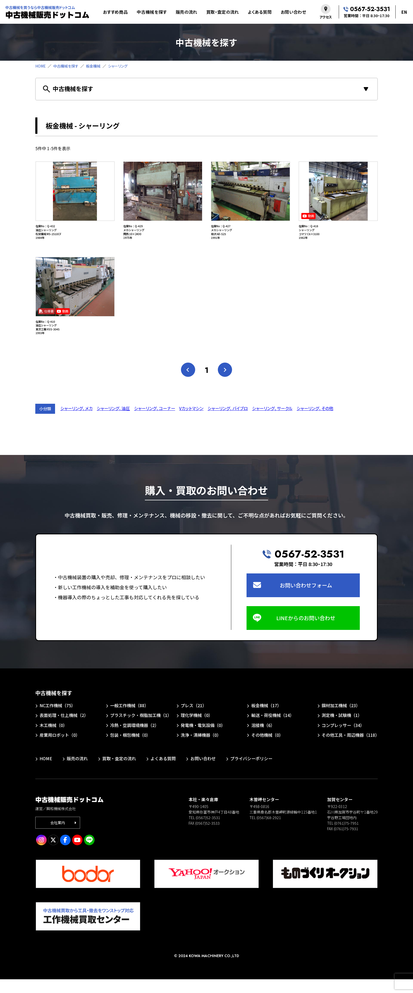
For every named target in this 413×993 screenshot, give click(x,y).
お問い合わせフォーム (306, 599)
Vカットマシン (191, 422)
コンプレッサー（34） (343, 739)
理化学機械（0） (197, 729)
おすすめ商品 (115, 12)
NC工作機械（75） (57, 719)
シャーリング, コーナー (154, 422)
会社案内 (57, 836)
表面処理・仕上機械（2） (64, 729)
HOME (40, 66)
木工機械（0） (53, 739)
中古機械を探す (152, 12)
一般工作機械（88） (129, 719)
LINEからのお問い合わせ (305, 631)
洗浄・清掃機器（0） (201, 748)
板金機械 (93, 66)
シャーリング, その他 (315, 422)
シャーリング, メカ (76, 422)
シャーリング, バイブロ (228, 422)
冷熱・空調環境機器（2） (134, 739)
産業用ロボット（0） (60, 748)
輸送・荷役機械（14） (272, 729)
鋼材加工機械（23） (341, 719)
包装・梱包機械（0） (130, 748)
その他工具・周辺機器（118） (350, 748)
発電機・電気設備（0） (203, 739)
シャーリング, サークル (272, 422)
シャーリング (117, 66)
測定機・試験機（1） (342, 729)
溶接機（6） (263, 739)
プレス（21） (193, 719)
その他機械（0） (267, 748)
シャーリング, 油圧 (113, 422)
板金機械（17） (266, 719)
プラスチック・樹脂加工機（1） (140, 729)
